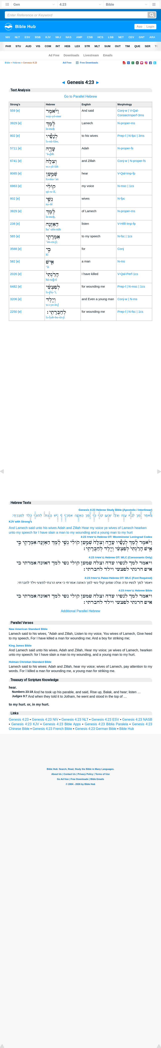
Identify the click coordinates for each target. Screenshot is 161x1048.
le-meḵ (50, 128)
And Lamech (18, 528)
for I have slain (44, 532)
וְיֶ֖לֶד (29, 515)
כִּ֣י (61, 515)
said (32, 528)
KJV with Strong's (20, 521)
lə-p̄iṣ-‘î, (51, 292)
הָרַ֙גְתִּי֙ (48, 515)
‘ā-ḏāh (50, 154)
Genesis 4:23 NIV (45, 719)
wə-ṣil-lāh (52, 166)
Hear (85, 528)
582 (12, 261)
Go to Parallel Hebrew (80, 96)
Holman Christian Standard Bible (30, 661)
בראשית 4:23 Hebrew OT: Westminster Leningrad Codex (116, 536)
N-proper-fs (125, 148)
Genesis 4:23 (19, 719)
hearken (141, 528)
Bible (7, 62)
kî (47, 254)
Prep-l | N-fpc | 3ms (130, 135)
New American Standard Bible (28, 629)
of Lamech (126, 528)
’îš (47, 267)
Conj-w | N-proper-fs (131, 161)
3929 (13, 123)
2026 (13, 274)
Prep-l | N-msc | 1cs (131, 286)
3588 (13, 248)
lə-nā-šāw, (52, 141)
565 (12, 236)
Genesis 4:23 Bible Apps (62, 724)
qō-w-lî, (51, 191)
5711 (13, 148)
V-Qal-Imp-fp (126, 173)
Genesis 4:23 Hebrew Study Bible (100, 509)
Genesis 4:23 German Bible (95, 729)
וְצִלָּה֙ (116, 515)
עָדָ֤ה (124, 515)
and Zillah (73, 528)
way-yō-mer (53, 116)
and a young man (104, 532)
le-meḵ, (51, 216)
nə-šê (49, 204)
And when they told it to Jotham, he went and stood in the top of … (69, 696)
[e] (18, 110)
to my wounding (78, 532)
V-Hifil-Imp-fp (126, 223)
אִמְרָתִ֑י (68, 515)
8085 (13, 173)
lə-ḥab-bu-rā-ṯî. (55, 317)
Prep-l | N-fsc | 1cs (130, 311)
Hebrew (17, 62)
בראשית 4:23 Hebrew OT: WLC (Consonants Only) (120, 557)
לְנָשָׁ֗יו (132, 515)
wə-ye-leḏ (52, 304)
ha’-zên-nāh (53, 229)
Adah (61, 528)
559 (12, 110)
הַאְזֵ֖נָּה (79, 515)
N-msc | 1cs (125, 186)
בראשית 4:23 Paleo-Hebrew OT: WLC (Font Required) (118, 577)
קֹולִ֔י (100, 515)
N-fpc (121, 198)
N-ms (121, 261)
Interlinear (144, 509)
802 (12, 135)
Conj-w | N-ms (127, 299)
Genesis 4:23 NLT (74, 719)
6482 (13, 286)
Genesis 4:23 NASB (137, 719)
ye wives (110, 528)
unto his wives (46, 528)
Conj (120, 248)
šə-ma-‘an (52, 179)
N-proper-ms (126, 123)
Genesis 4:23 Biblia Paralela (106, 724)
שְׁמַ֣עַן (108, 515)
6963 (13, 186)
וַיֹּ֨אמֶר (148, 515)
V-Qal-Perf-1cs (127, 274)
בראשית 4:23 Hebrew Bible (135, 590)
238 (12, 223)
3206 (13, 299)
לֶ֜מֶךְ (139, 515)
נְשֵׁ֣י (94, 515)
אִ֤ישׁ (56, 515)
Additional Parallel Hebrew (80, 611)
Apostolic (129, 509)
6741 (13, 161)
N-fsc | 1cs (124, 236)
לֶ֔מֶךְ (88, 515)
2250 (13, 311)
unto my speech (20, 532)
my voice (96, 528)
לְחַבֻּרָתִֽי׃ (18, 515)
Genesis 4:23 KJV (25, 724)
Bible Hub (126, 729)
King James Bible (20, 645)
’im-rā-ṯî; (52, 242)
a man (60, 532)
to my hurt (125, 532)
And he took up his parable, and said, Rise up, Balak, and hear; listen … (76, 692)
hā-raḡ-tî (51, 279)
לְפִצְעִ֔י (38, 515)
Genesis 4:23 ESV (105, 719)
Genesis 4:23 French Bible (52, 729)
